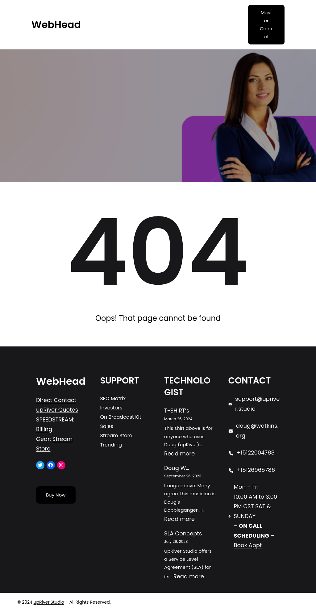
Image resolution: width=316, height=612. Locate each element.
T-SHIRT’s (176, 410)
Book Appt (248, 545)
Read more (179, 453)
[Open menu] (180, 24)
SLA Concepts (183, 533)
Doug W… (176, 468)
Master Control (266, 24)
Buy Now (56, 495)
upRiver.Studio (49, 602)
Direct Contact (56, 400)
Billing (44, 429)
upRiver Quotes (57, 409)
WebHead (56, 24)
